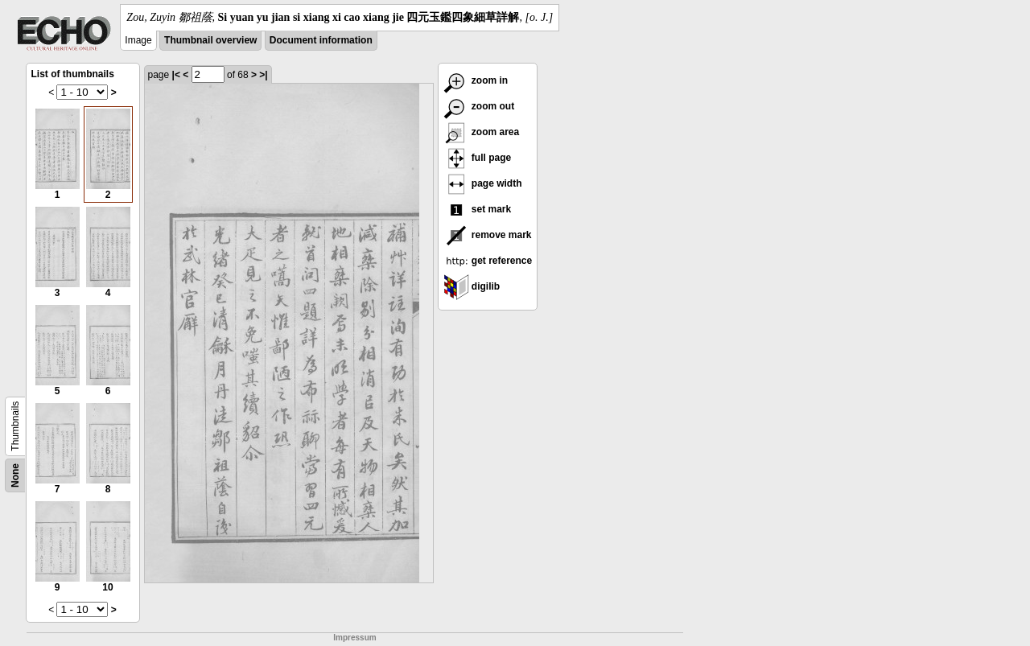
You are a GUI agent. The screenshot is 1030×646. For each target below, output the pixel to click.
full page (477, 157)
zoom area (481, 132)
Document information (321, 40)
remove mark (487, 235)
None (15, 475)
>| (263, 74)
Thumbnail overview (210, 40)
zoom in (476, 80)
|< (176, 74)
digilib (472, 286)
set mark (477, 209)
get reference (488, 260)
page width (482, 183)
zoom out (479, 106)
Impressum (354, 637)
